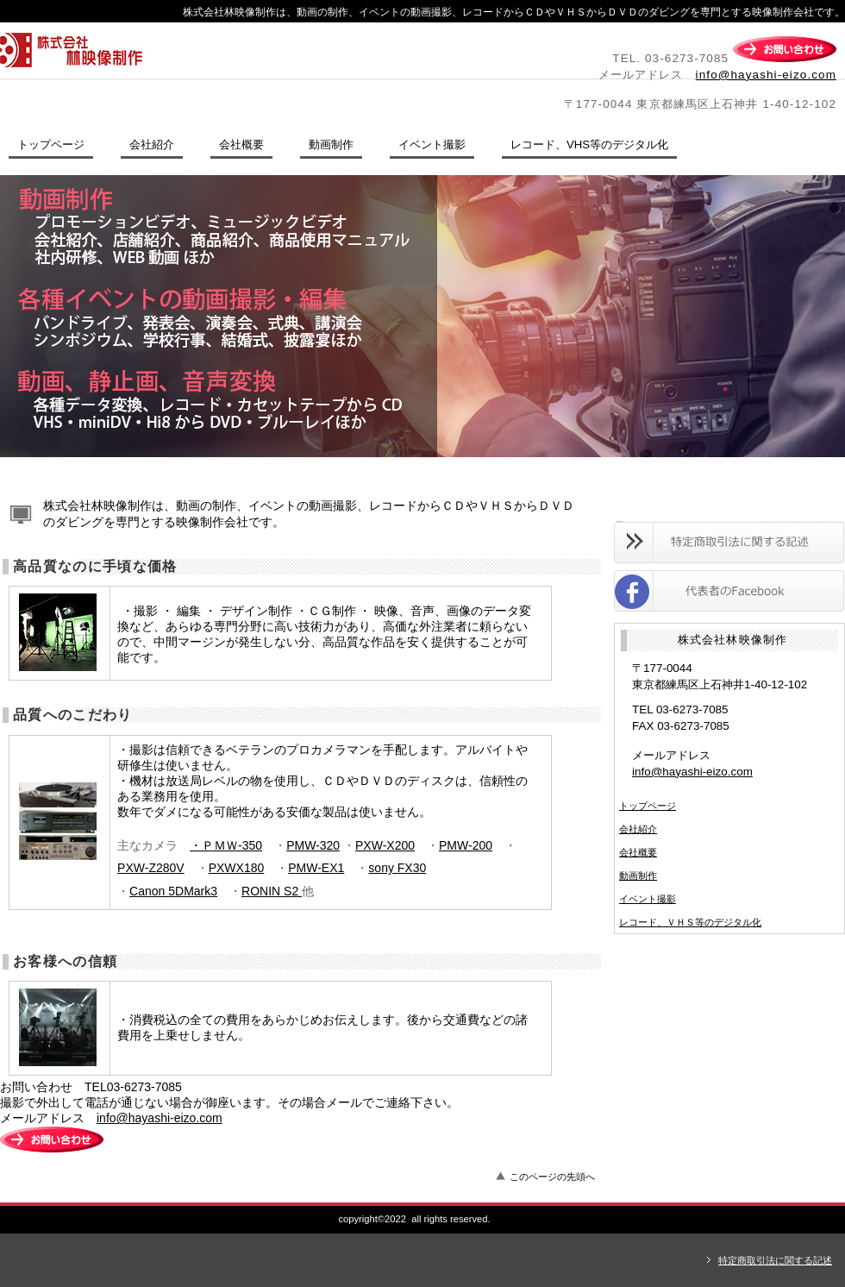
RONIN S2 (271, 891)
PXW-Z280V (151, 868)
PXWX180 (237, 868)
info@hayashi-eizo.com (766, 74)
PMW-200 (465, 845)
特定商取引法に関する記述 (775, 1260)
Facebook (729, 591)
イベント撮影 (647, 899)
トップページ (647, 805)
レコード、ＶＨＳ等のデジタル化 (690, 922)
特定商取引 (729, 542)
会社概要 (638, 852)
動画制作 (638, 875)
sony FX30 (397, 868)
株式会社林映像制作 (237, 50)
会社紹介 (638, 829)
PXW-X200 (385, 845)
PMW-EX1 (316, 868)
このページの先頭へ (552, 1176)
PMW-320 (313, 845)
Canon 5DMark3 (173, 891)
